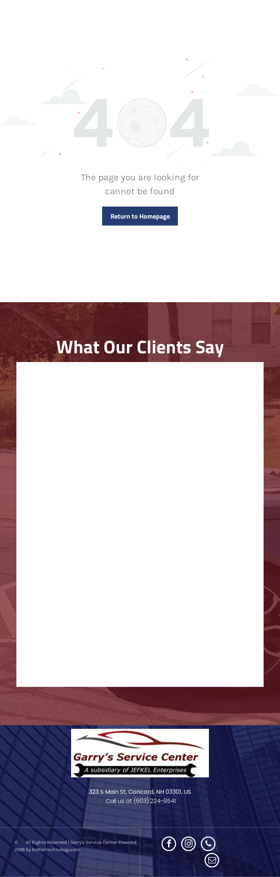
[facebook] (169, 844)
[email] (212, 861)
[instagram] (188, 844)
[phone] (208, 844)
